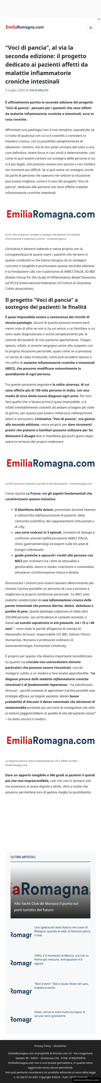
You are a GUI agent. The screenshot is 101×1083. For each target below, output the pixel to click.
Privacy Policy (43, 1046)
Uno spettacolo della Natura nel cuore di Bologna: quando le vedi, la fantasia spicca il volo (62, 931)
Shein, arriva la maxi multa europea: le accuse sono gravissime (59, 1014)
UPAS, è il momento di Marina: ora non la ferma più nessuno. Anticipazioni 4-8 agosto (61, 959)
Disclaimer (59, 1046)
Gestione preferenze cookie (86, 1080)
